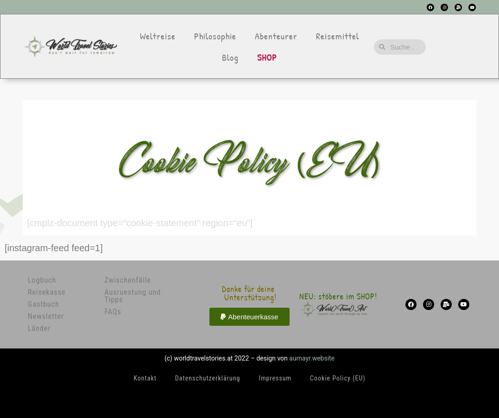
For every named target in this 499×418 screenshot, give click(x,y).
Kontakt (145, 378)
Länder (39, 328)
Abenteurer (276, 36)
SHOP (267, 57)
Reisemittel (337, 36)
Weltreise (158, 36)
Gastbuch (43, 304)
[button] (249, 317)
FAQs (112, 311)
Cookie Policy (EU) (338, 378)
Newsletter (46, 316)
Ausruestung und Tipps (132, 296)
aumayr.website (312, 358)
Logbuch (42, 280)
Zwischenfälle (127, 280)
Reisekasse (46, 292)
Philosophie (215, 36)
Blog (230, 57)
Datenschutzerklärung (207, 378)
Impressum (275, 378)
